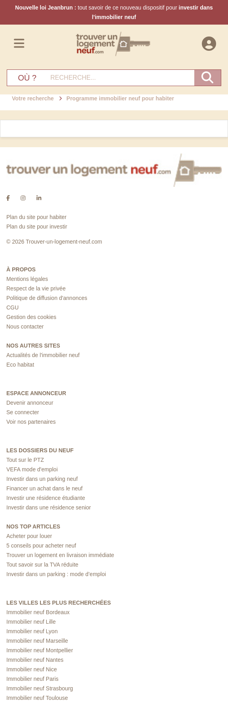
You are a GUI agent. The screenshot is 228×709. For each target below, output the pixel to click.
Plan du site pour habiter (36, 217)
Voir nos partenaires (31, 422)
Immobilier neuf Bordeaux (38, 612)
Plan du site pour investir (36, 226)
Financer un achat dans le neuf (44, 488)
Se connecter (22, 412)
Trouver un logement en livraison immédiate (60, 555)
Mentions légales (27, 279)
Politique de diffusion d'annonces (46, 298)
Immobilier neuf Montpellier (39, 650)
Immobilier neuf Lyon (31, 631)
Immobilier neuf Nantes (34, 660)
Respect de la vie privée (35, 288)
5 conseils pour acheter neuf (41, 545)
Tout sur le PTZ (25, 460)
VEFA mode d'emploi (32, 469)
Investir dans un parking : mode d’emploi (56, 574)
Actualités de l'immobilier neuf (43, 355)
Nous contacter (25, 326)
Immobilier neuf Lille (31, 622)
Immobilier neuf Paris (32, 679)
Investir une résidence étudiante (45, 498)
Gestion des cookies (31, 317)
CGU (12, 307)
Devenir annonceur (29, 403)
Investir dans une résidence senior (48, 507)
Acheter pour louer (29, 536)
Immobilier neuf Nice (31, 669)
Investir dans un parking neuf (42, 479)
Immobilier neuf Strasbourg (39, 688)
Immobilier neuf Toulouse (37, 698)
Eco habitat (20, 364)
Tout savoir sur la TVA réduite (42, 564)
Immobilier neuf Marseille (37, 641)
